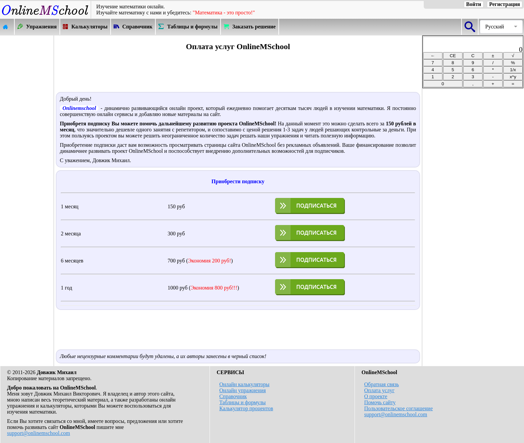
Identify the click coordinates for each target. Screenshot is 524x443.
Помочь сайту (380, 402)
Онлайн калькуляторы (244, 384)
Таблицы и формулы (242, 402)
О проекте (375, 396)
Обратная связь (381, 384)
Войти (473, 4)
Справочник (233, 396)
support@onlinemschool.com (38, 433)
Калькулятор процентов (246, 408)
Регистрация (504, 4)
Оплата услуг (379, 390)
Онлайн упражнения (242, 390)
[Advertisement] (26, 136)
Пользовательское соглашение (398, 408)
